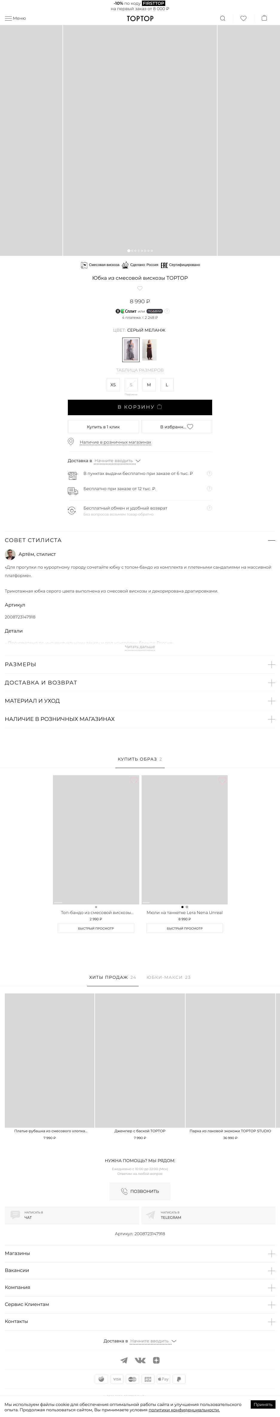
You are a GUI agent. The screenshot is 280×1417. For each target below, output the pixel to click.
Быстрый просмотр (96, 928)
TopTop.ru (140, 18)
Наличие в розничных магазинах (115, 442)
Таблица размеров (140, 370)
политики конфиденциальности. (184, 1410)
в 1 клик (103, 427)
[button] (128, 250)
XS (113, 384)
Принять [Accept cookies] (263, 1404)
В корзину (139, 407)
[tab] (140, 762)
